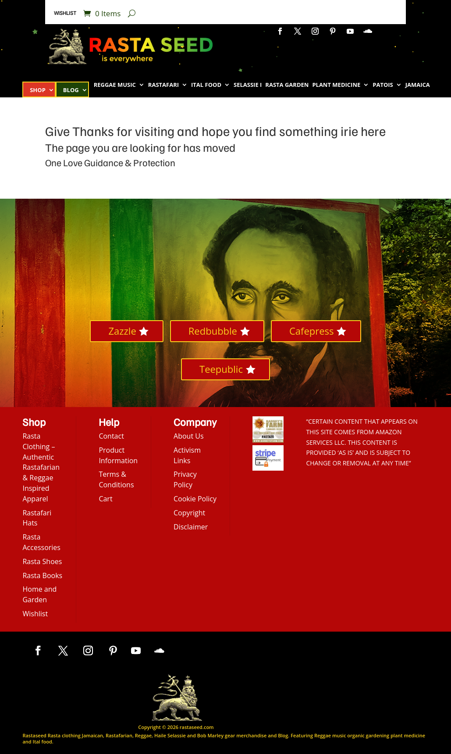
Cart (105, 499)
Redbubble (212, 330)
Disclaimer (191, 527)
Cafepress (311, 330)
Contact (111, 436)
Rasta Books (42, 575)
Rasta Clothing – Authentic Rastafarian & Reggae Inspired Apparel (41, 467)
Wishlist (65, 13)
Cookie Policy (195, 499)
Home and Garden (39, 594)
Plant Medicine (336, 85)
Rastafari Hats (36, 518)
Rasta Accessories (41, 542)
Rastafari (163, 85)
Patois (383, 85)
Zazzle (122, 330)
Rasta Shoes (42, 561)
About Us (189, 436)
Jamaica (417, 85)
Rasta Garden (287, 85)
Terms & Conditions (116, 479)
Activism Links (187, 455)
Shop (38, 90)
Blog (71, 90)
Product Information (118, 455)
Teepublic (221, 368)
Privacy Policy (185, 479)
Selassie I (248, 85)
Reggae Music (115, 85)
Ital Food (206, 85)
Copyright (189, 513)
